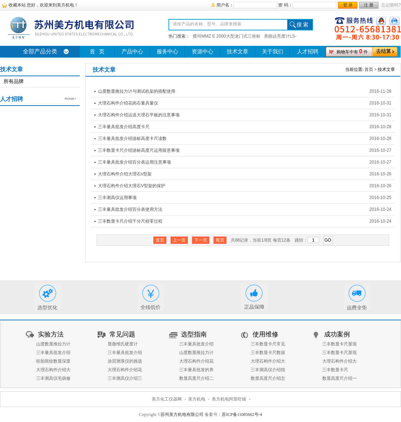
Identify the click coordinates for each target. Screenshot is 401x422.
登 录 (348, 5)
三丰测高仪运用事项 (117, 197)
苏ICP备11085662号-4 (242, 414)
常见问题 (122, 334)
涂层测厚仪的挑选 (125, 361)
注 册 (368, 5)
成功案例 (337, 334)
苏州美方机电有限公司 (182, 414)
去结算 (383, 51)
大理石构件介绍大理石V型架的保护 (131, 185)
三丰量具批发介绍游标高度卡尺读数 (132, 138)
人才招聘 (307, 51)
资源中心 (202, 51)
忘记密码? (391, 5)
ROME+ (70, 99)
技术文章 (237, 51)
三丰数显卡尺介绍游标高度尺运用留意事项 (139, 150)
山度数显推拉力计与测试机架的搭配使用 (136, 91)
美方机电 (196, 399)
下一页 (200, 240)
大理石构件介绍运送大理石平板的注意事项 (139, 114)
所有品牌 (14, 81)
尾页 (220, 240)
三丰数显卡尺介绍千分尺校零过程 (130, 221)
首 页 (97, 51)
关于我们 (272, 51)
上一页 (179, 240)
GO (327, 240)
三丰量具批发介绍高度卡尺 (124, 126)
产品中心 (132, 51)
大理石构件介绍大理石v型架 (125, 173)
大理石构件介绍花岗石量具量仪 (128, 103)
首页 (369, 69)
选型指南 (194, 334)
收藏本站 (17, 5)
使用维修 (265, 334)
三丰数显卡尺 (335, 369)
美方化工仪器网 (167, 399)
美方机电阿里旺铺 (229, 399)
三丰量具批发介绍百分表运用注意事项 (134, 162)
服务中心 (167, 51)
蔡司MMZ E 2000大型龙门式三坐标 (226, 36)
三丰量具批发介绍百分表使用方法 (130, 209)
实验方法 (51, 334)
